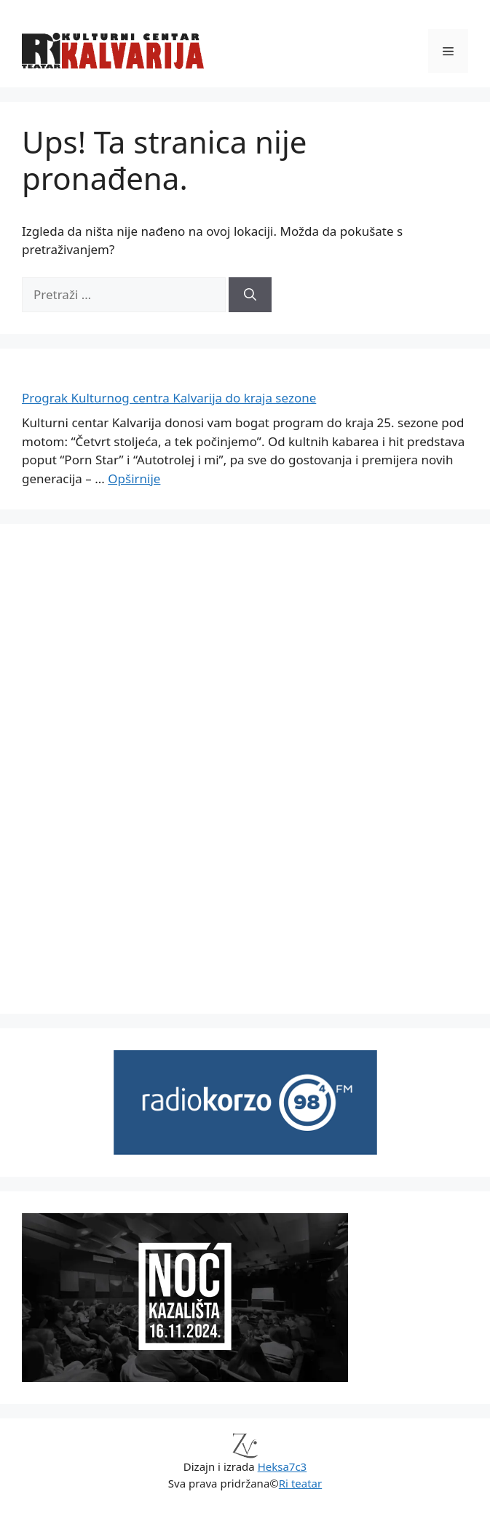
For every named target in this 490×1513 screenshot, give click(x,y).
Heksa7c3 (282, 1466)
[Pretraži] (250, 294)
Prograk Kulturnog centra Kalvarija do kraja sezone (169, 397)
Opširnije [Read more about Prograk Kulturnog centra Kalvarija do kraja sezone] (134, 478)
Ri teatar (300, 1483)
